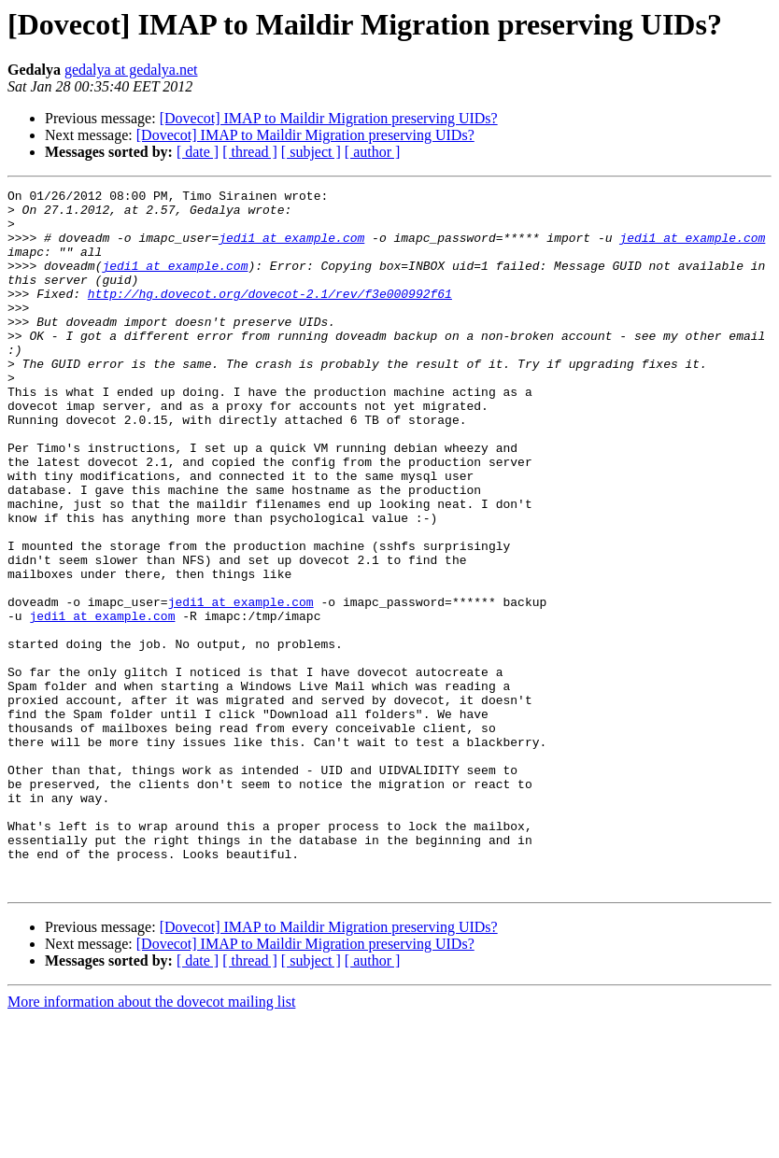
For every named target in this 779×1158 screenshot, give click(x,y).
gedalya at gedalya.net (131, 70)
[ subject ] (311, 152)
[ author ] (373, 152)
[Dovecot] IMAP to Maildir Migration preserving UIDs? (329, 118)
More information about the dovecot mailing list (151, 1142)
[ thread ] (249, 152)
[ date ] (198, 152)
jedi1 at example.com (291, 248)
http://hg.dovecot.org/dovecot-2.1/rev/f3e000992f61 (270, 315)
